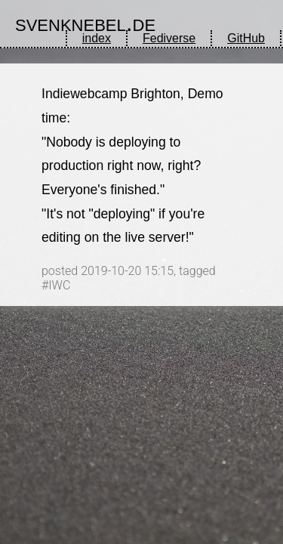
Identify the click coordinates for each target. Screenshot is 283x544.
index (96, 38)
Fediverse (169, 38)
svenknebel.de (85, 22)
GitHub (246, 38)
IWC (59, 285)
